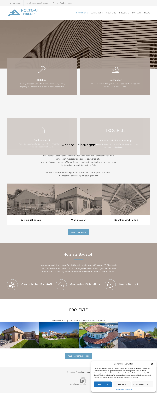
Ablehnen (122, 384)
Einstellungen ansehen (142, 384)
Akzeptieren (103, 384)
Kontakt (136, 13)
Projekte (124, 13)
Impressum (120, 389)
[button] (152, 364)
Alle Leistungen (78, 232)
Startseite (82, 13)
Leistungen (97, 13)
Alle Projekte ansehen (78, 356)
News (147, 13)
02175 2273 (17, 3)
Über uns (111, 13)
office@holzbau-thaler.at (38, 3)
